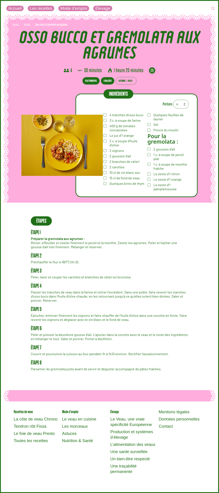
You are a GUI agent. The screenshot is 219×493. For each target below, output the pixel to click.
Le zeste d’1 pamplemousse (165, 187)
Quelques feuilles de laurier (168, 117)
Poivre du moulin (165, 130)
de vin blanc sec (125, 172)
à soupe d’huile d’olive (123, 143)
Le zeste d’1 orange (167, 179)
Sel (155, 124)
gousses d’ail (164, 149)
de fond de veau (125, 178)
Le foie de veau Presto (34, 433)
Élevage (102, 8)
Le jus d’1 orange (122, 135)
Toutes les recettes (31, 440)
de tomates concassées (122, 128)
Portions (167, 104)
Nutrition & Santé (77, 440)
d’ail (120, 156)
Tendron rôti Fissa (30, 426)
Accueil (15, 8)
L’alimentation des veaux (132, 444)
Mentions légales (174, 412)
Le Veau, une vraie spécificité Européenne (131, 422)
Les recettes (41, 8)
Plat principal (91, 80)
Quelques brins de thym (127, 183)
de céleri (124, 161)
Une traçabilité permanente (123, 469)
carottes (117, 167)
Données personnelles (179, 419)
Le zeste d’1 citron (166, 174)
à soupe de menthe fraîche (170, 166)
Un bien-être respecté (130, 458)
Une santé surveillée (128, 451)
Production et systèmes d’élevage (131, 434)
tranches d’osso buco (126, 115)
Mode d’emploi (73, 8)
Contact (166, 426)
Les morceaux (75, 426)
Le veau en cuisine (79, 419)
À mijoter (108, 80)
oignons (117, 150)
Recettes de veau (23, 412)
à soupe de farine (125, 120)
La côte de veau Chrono (35, 419)
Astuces (69, 433)
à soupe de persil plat (168, 157)
